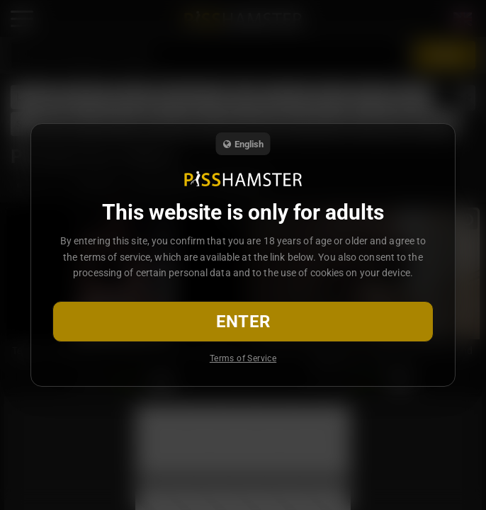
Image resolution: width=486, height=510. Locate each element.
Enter (243, 322)
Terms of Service (243, 358)
